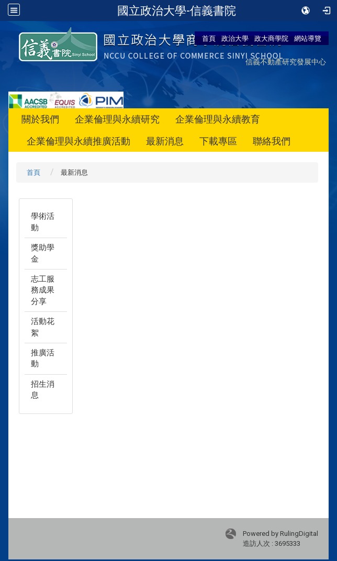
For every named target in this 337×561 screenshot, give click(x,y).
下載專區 (218, 141)
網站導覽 (307, 38)
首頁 (209, 38)
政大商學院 (271, 38)
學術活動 (42, 221)
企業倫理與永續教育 (217, 119)
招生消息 (42, 389)
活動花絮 (42, 327)
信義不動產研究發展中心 (285, 61)
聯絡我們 (271, 141)
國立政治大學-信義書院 (176, 10)
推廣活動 (42, 358)
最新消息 (165, 141)
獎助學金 (42, 253)
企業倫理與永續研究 (117, 119)
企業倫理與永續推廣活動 (78, 141)
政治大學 (235, 38)
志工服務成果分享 (42, 290)
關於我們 (40, 119)
